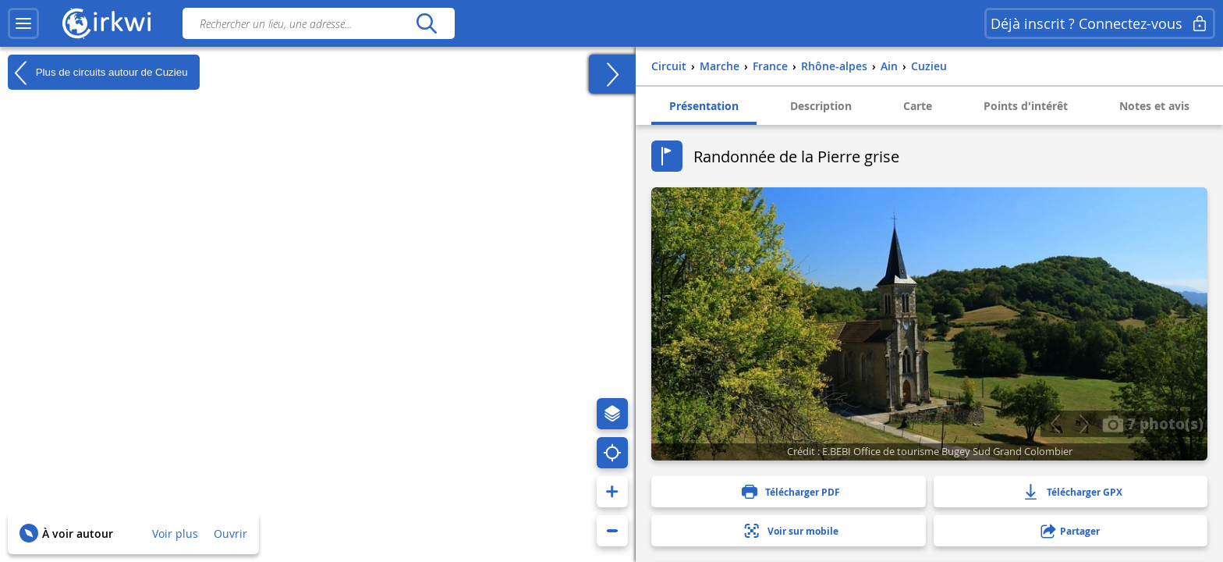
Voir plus (175, 533)
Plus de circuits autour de (98, 72)
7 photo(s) (1153, 423)
